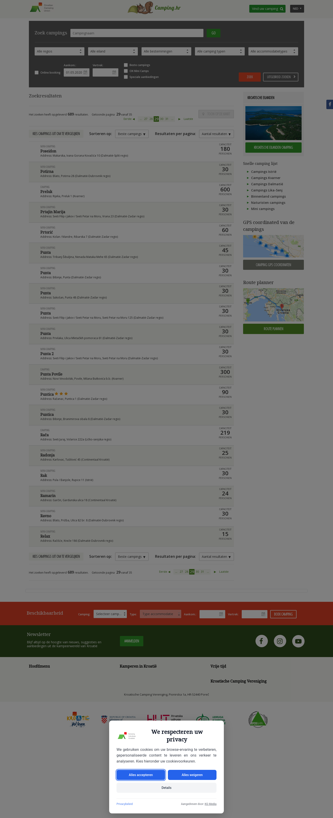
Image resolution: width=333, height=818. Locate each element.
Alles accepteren (141, 775)
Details (166, 788)
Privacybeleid (125, 804)
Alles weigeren (192, 775)
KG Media (210, 804)
